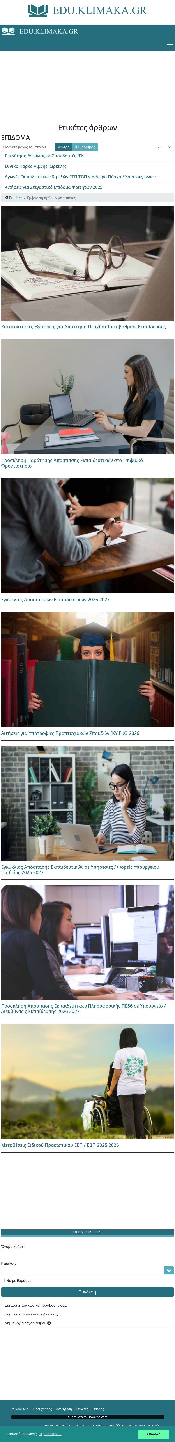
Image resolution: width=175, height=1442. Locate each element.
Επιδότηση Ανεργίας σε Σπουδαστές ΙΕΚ (44, 156)
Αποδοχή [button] (153, 1434)
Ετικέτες (82, 1409)
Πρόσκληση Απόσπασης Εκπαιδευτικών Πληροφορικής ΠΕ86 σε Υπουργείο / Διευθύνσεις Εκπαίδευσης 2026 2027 (83, 1008)
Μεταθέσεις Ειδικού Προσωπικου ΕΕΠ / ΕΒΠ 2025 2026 (60, 1145)
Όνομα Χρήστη (13, 1246)
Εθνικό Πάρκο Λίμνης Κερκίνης (35, 166)
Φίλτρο (64, 147)
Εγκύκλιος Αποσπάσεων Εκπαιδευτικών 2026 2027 (55, 599)
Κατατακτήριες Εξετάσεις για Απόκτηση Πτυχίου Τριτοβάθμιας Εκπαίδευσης (83, 327)
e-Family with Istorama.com (88, 1417)
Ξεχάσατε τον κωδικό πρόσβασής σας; (36, 1305)
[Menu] (170, 44)
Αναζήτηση (64, 1409)
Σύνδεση (87, 1292)
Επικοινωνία (19, 1409)
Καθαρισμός (85, 147)
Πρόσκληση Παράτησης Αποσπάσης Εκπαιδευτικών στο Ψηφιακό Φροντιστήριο (72, 463)
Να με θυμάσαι (18, 1280)
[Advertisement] (87, 81)
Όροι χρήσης (42, 1409)
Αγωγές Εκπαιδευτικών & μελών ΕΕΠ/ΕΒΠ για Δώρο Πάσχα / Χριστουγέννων (80, 177)
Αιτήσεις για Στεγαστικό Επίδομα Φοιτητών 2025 (54, 187)
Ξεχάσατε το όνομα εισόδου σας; (31, 1314)
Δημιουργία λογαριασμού (28, 1323)
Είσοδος (98, 1409)
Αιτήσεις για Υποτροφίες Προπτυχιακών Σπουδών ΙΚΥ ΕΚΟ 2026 (70, 733)
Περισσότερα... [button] (50, 1434)
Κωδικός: (8, 1263)
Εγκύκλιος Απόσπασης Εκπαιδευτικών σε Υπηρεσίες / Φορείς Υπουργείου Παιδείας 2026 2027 (80, 869)
